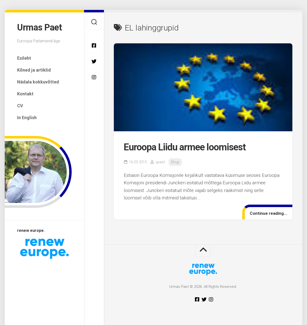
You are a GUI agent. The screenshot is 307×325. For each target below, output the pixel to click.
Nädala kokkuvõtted (38, 81)
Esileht (24, 58)
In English (27, 117)
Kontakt (25, 93)
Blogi (175, 162)
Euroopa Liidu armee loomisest (185, 147)
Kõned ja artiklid (34, 70)
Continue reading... (268, 213)
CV (20, 105)
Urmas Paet (39, 27)
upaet (160, 162)
